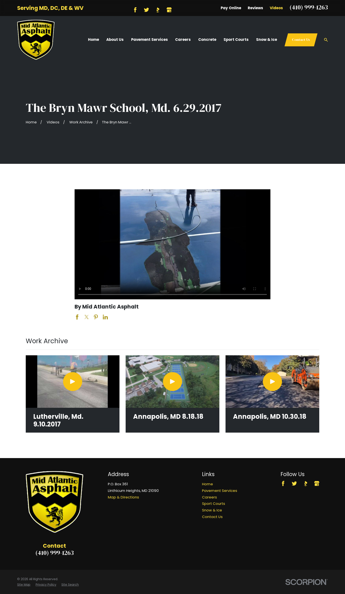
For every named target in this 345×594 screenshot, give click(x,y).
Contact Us (301, 39)
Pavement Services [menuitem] (149, 39)
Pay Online (231, 8)
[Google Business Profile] (169, 9)
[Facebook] (135, 9)
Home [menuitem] (93, 39)
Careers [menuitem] (183, 39)
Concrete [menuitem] (207, 39)
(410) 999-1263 (309, 7)
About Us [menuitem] (115, 39)
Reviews (255, 8)
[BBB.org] (157, 9)
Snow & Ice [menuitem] (266, 39)
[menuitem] (23, 584)
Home (207, 484)
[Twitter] (146, 9)
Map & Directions (123, 497)
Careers (209, 497)
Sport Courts (213, 503)
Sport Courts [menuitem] (236, 39)
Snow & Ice (212, 510)
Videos (276, 8)
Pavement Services (219, 490)
